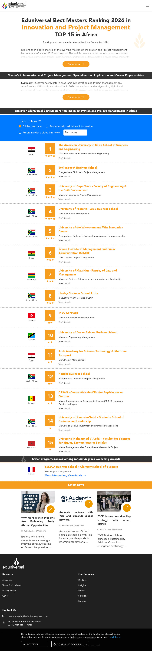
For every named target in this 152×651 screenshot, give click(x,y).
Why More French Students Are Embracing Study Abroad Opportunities (38, 521)
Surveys (82, 601)
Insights (82, 585)
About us (7, 580)
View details (64, 158)
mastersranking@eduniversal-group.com (28, 616)
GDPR (5, 595)
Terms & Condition (11, 585)
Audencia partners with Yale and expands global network (76, 516)
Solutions (82, 595)
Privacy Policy (9, 590)
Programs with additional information (71, 126)
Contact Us (9, 610)
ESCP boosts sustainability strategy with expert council (114, 520)
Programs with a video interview (41, 132)
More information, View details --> (65, 476)
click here (115, 637)
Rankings (82, 580)
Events (81, 590)
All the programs (32, 126)
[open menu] (147, 5)
